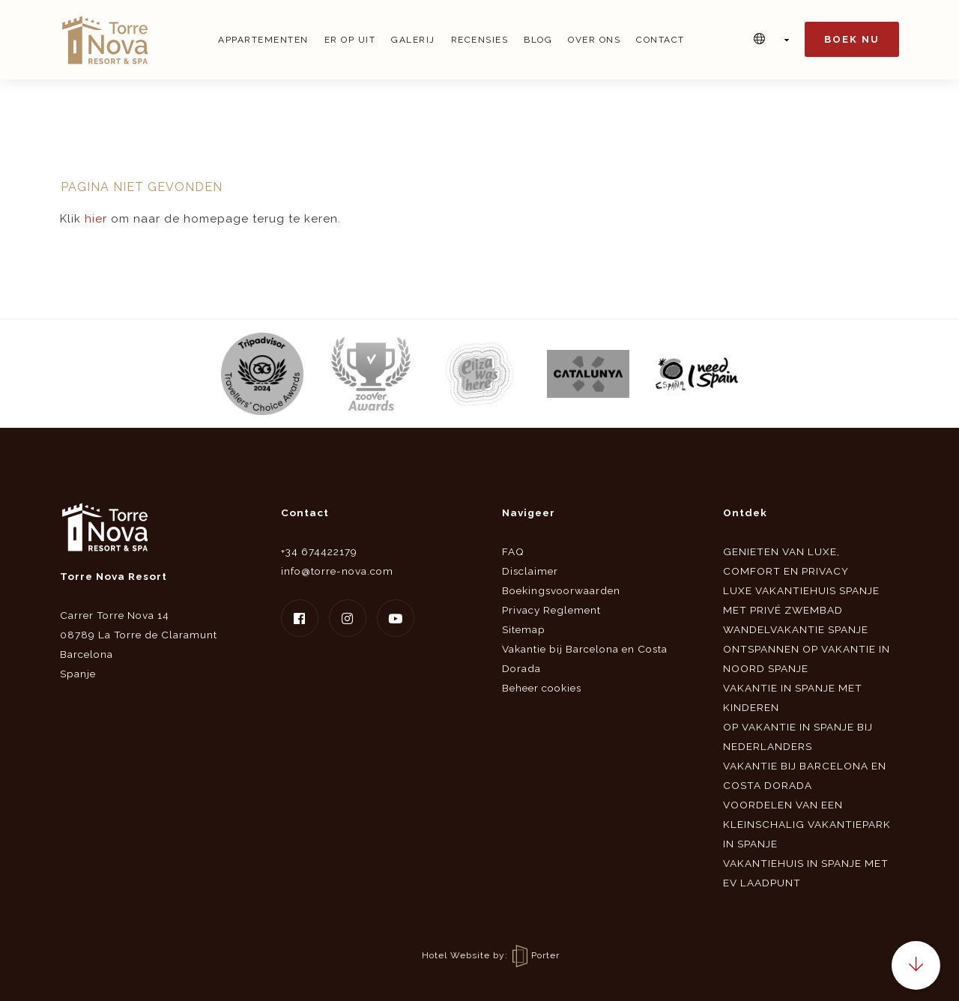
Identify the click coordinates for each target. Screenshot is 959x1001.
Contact (660, 39)
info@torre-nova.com (337, 571)
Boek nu (852, 39)
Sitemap (523, 629)
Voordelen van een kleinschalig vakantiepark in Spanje (807, 824)
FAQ (513, 551)
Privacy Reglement (551, 610)
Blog (538, 39)
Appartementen (263, 39)
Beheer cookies (541, 688)
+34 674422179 (319, 551)
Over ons (594, 39)
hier (96, 219)
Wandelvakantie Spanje (795, 629)
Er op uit (350, 39)
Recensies (480, 39)
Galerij (413, 39)
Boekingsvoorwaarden (561, 590)
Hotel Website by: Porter (491, 955)
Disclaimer (530, 571)
